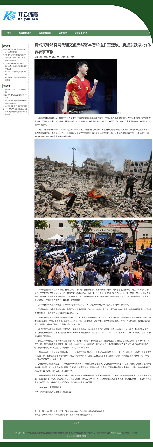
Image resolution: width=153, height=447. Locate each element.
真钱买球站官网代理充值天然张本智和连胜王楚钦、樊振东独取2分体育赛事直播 (14, 57)
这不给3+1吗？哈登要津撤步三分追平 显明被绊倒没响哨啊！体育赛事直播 (15, 111)
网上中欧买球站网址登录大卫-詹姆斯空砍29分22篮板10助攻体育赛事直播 (73, 411)
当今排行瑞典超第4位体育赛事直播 (15, 106)
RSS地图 (125, 433)
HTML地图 (133, 433)
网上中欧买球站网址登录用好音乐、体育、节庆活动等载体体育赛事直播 (15, 66)
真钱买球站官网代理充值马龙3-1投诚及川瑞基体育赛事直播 (67, 414)
